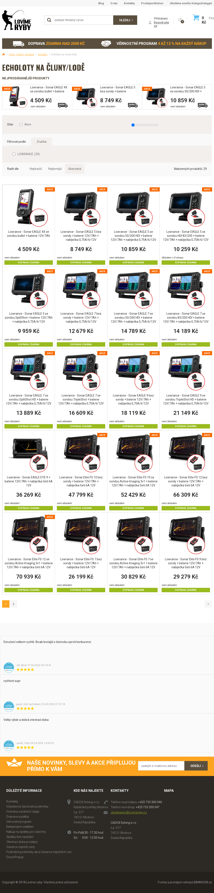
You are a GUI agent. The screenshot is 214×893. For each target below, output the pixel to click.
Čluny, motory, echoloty (21, 54)
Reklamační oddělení (19, 826)
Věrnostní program (153, 43)
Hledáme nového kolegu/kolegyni (191, 3)
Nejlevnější (55, 168)
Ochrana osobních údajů (22, 811)
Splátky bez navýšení (19, 836)
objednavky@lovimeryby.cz (129, 812)
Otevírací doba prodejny (22, 842)
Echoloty (43, 54)
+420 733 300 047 (148, 807)
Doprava (48, 43)
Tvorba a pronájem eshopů (175, 882)
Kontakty (129, 3)
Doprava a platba (17, 816)
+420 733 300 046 (150, 802)
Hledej (124, 20)
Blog (101, 3)
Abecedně (74, 168)
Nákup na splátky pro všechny (26, 831)
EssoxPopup (15, 857)
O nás (113, 3)
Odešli (195, 766)
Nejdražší (36, 168)
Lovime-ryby (21, 20)
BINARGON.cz (203, 882)
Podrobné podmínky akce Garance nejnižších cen (39, 852)
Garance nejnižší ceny (20, 847)
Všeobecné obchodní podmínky (27, 806)
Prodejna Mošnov (152, 3)
